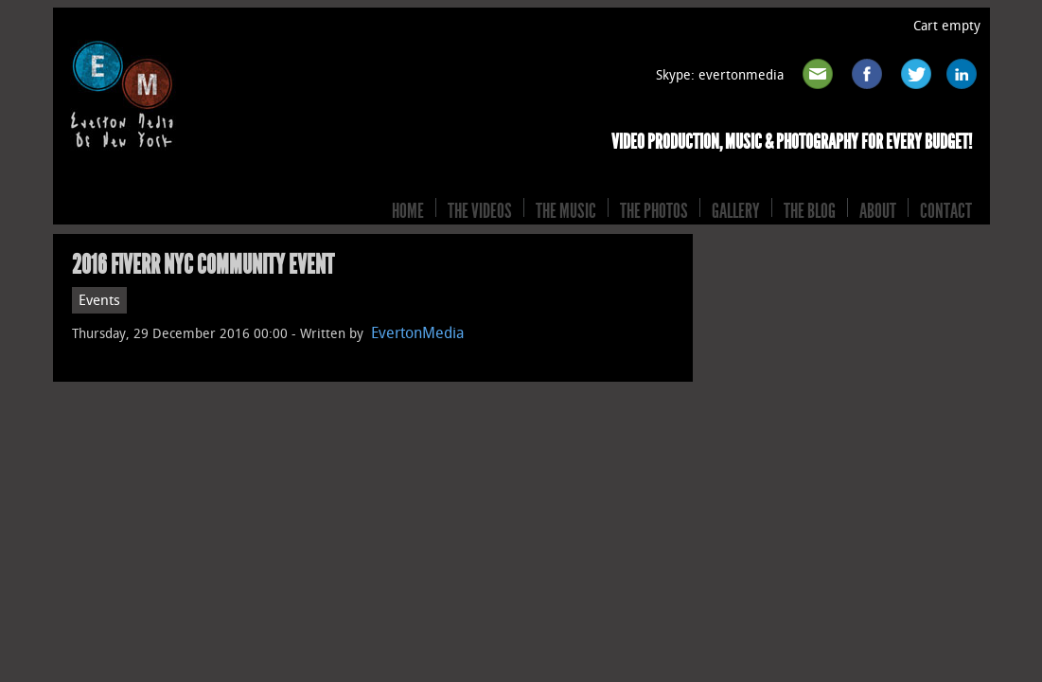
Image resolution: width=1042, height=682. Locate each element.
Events (99, 300)
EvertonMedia (418, 333)
